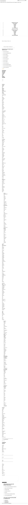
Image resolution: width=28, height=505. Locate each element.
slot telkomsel (6, 503)
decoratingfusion (6, 439)
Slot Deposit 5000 (8, 64)
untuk (12, 438)
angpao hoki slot (9, 496)
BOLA (15, 26)
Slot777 (7, 60)
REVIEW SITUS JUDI (15, 22)
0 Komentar (3, 440)
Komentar (3, 475)
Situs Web (2, 460)
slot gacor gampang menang (11, 494)
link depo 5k (6, 501)
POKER (15, 25)
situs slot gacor (7, 502)
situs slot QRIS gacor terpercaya (12, 487)
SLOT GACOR (15, 23)
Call (2, 438)
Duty (4, 438)
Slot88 (6, 54)
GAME (3, 68)
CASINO (15, 24)
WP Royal (9, 504)
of (6, 438)
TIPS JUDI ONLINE (15, 28)
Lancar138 (7, 67)
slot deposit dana (7, 490)
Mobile (5, 438)
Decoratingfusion (3, 0)
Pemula (10, 438)
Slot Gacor (7, 51)
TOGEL (15, 27)
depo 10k (6, 493)
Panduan (8, 438)
